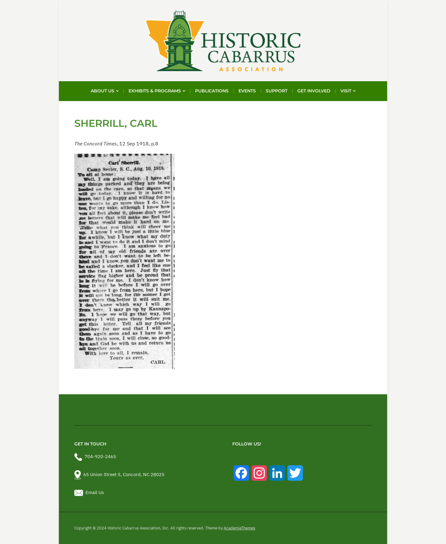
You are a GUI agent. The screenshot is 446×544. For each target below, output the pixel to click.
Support (276, 91)
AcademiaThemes (239, 528)
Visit (345, 91)
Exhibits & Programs (155, 91)
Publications (212, 91)
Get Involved (313, 91)
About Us (102, 91)
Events (247, 91)
